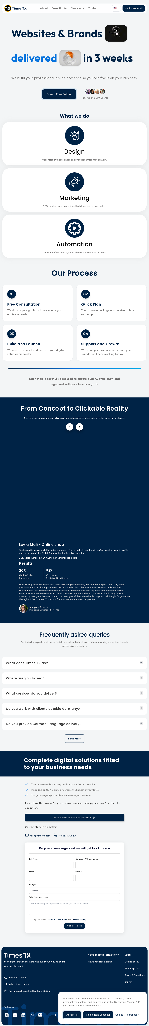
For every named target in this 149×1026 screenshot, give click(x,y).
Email (31, 871)
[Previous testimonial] (69, 427)
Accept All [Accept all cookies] (72, 1015)
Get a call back (74, 926)
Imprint (128, 982)
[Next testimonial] (79, 427)
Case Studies (59, 8)
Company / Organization (87, 859)
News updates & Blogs (100, 962)
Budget (32, 884)
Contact (93, 8)
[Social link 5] (40, 1016)
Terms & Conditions (57, 919)
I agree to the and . (60, 919)
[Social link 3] (23, 1016)
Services (77, 8)
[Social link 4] (32, 1016)
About (44, 8)
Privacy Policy (79, 919)
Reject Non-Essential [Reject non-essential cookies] (98, 1015)
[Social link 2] (15, 1016)
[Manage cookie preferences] (127, 1015)
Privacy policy (132, 969)
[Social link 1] (7, 1016)
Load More (74, 738)
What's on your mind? (39, 897)
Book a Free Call (134, 8)
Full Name (34, 859)
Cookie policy (132, 962)
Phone (78, 871)
